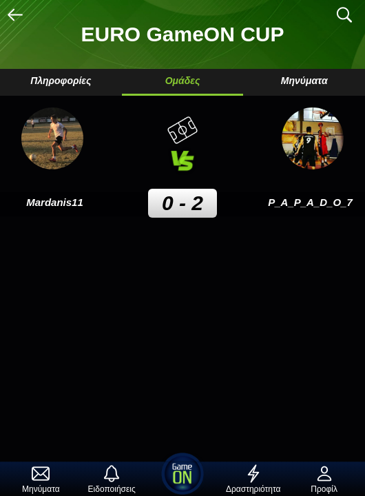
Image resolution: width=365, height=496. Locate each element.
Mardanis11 (54, 202)
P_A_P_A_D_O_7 (310, 202)
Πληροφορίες (60, 80)
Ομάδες (182, 80)
